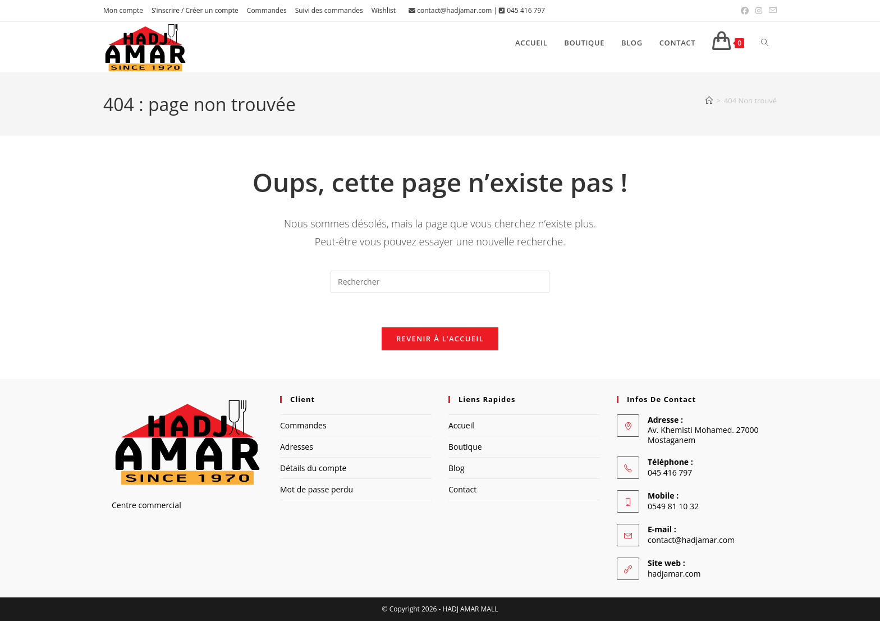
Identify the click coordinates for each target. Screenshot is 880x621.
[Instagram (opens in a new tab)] (759, 10)
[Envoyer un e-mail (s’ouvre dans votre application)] (771, 10)
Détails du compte (313, 468)
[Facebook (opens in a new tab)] (744, 10)
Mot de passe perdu (316, 489)
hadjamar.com (674, 573)
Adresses (296, 446)
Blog (456, 468)
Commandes (267, 10)
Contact (462, 489)
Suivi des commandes (329, 10)
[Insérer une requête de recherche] (440, 282)
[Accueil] (709, 100)
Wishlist (384, 10)
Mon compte (123, 10)
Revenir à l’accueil (440, 339)
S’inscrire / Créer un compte (195, 10)
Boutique (465, 446)
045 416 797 (526, 10)
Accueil (461, 425)
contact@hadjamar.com (454, 10)
